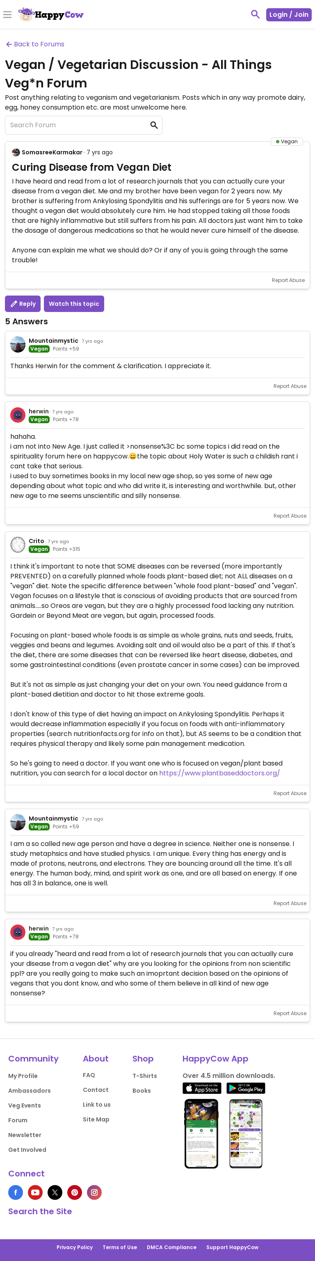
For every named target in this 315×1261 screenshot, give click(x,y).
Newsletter (24, 1135)
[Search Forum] (83, 125)
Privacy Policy (75, 1247)
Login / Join (288, 14)
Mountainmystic (53, 341)
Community (33, 1058)
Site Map (96, 1119)
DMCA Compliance (171, 1247)
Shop (143, 1058)
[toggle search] (255, 14)
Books (141, 1091)
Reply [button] (23, 304)
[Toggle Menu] (7, 15)
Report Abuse (288, 280)
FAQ (89, 1075)
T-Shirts (144, 1076)
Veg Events (24, 1105)
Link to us (97, 1105)
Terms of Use (120, 1247)
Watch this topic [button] (74, 304)
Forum (17, 1120)
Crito (36, 541)
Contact (96, 1090)
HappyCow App (216, 1058)
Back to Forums (34, 44)
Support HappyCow (232, 1247)
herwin (39, 411)
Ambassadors (29, 1091)
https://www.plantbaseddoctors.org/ (219, 773)
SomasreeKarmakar (52, 152)
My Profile (23, 1076)
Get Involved (27, 1150)
